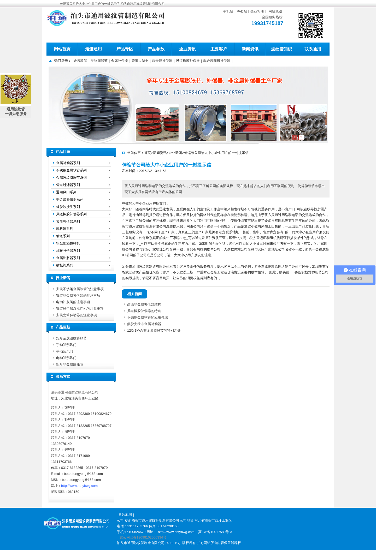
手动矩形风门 (66, 345)
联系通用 (312, 49)
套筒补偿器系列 (68, 221)
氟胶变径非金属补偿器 (144, 324)
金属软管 (80, 61)
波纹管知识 (281, 49)
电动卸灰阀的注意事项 (73, 302)
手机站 (228, 11)
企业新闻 (175, 153)
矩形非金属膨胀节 (69, 364)
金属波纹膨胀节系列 (71, 178)
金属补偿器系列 (68, 163)
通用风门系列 (66, 192)
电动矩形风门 (66, 358)
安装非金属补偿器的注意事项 (78, 295)
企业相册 (257, 11)
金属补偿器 (119, 61)
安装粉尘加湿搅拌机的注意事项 (80, 308)
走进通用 (93, 49)
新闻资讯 (250, 49)
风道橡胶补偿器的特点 (144, 311)
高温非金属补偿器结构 (144, 304)
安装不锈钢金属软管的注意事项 (80, 289)
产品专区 (124, 49)
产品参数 (156, 49)
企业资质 (187, 49)
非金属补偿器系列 (69, 199)
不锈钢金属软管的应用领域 (147, 317)
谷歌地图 (125, 515)
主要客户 (218, 49)
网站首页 (62, 49)
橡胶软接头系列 (68, 207)
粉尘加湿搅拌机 (68, 243)
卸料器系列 (64, 229)
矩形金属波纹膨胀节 (71, 338)
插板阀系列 (64, 265)
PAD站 (242, 11)
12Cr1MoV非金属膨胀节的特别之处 (154, 330)
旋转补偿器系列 (68, 251)
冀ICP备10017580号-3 (215, 532)
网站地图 (275, 11)
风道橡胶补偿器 (188, 61)
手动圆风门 (64, 351)
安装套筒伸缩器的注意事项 (76, 315)
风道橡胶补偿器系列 (71, 214)
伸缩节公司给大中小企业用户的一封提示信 (216, 153)
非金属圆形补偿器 (216, 61)
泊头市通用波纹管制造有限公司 (74, 392)
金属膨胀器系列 (68, 258)
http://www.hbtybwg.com (79, 486)
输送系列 (63, 236)
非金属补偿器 (162, 61)
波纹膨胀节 (99, 61)
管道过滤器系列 (68, 185)
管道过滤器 (140, 61)
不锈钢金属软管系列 (71, 170)
